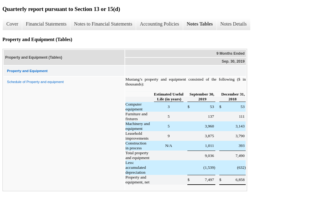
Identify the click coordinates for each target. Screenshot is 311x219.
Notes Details (233, 23)
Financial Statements (46, 23)
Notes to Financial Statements (103, 23)
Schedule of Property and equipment (35, 82)
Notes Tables (200, 23)
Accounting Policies (159, 23)
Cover (12, 23)
